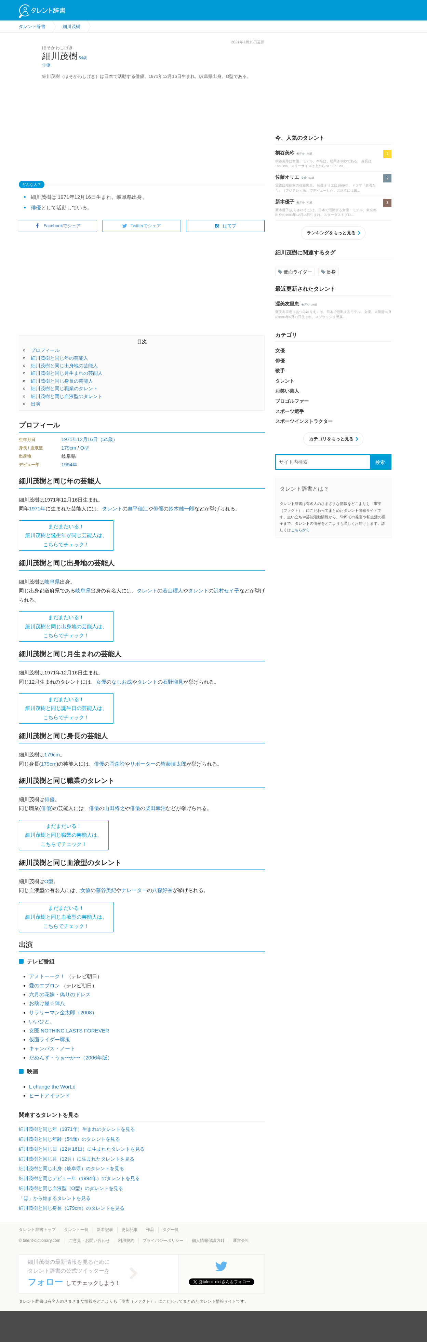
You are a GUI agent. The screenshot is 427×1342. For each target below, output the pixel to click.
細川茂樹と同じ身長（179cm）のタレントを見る (71, 1208)
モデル (300, 153)
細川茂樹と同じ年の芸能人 (59, 358)
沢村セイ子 (226, 590)
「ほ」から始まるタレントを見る (55, 1198)
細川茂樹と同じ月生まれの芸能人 (67, 373)
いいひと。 (42, 1021)
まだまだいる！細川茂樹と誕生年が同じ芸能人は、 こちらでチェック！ (66, 535)
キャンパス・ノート (52, 1048)
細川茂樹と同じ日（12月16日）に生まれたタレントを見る (82, 1149)
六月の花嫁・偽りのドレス (60, 994)
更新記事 (129, 1229)
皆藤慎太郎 (173, 764)
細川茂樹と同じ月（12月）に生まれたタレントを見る (76, 1159)
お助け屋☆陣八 (47, 1003)
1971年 (69, 439)
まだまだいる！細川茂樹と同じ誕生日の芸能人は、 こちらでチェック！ (66, 708)
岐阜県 (52, 582)
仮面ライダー (295, 272)
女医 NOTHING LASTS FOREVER (69, 1030)
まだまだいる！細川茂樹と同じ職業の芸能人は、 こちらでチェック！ (63, 835)
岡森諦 (117, 764)
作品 (150, 1229)
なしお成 (121, 682)
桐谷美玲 (284, 152)
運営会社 (241, 1240)
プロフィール (45, 350)
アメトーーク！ (47, 976)
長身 (328, 272)
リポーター (143, 764)
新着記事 (105, 1229)
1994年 (69, 464)
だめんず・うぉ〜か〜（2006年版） (70, 1057)
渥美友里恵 (287, 303)
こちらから (300, 530)
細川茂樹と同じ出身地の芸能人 (64, 365)
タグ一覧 (170, 1229)
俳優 (46, 65)
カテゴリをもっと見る (331, 438)
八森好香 (162, 890)
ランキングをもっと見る (331, 232)
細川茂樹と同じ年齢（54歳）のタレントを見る (69, 1139)
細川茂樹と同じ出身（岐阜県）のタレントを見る (71, 1168)
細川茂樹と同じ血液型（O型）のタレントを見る (71, 1188)
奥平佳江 (138, 508)
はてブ (225, 225)
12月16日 (87, 439)
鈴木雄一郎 (181, 508)
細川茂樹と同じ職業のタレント (64, 388)
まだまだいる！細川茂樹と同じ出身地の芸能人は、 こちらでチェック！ (66, 626)
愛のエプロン (44, 985)
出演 (35, 404)
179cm (69, 448)
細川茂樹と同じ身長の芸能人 (62, 381)
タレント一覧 (76, 1229)
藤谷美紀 (106, 890)
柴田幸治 (155, 808)
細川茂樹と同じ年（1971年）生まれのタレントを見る (77, 1129)
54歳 (83, 58)
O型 (84, 448)
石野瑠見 (173, 682)
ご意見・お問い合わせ (89, 1240)
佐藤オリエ (287, 177)
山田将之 (114, 808)
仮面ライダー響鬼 (49, 1039)
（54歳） (108, 439)
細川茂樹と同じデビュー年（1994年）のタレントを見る (79, 1178)
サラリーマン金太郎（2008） (63, 1012)
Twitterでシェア (141, 225)
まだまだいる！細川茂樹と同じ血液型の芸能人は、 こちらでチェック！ (66, 917)
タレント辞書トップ (37, 1229)
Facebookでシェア (57, 225)
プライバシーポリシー (163, 1240)
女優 (101, 682)
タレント (112, 508)
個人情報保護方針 (208, 1240)
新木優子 (284, 201)
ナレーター (134, 890)
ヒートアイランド (49, 1095)
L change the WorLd (52, 1087)
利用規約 (126, 1240)
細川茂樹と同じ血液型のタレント (67, 396)
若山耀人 (172, 590)
